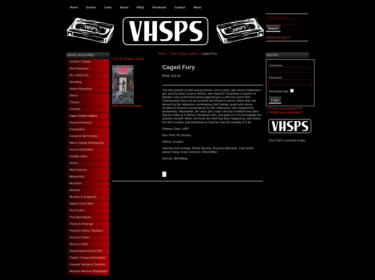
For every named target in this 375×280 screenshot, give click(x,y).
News (197, 7)
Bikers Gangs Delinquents (86, 142)
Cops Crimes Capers (83, 115)
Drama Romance (80, 122)
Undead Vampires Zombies (87, 264)
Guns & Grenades (81, 149)
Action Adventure (80, 88)
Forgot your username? (286, 112)
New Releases (79, 68)
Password (275, 77)
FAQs (140, 7)
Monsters (75, 183)
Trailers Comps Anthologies (87, 257)
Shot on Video (78, 244)
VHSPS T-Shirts (80, 61)
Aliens (73, 95)
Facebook (159, 7)
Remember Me (278, 91)
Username (275, 65)
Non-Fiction (77, 210)
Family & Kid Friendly (83, 136)
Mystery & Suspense (83, 196)
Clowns (74, 102)
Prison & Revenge (81, 223)
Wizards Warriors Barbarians (88, 271)
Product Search (276, 17)
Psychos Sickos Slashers (86, 230)
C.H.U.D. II (118, 58)
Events (91, 7)
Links (108, 7)
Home (74, 7)
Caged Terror (135, 58)
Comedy (75, 109)
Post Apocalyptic (80, 217)
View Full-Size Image (126, 104)
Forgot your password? (286, 108)
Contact (179, 7)
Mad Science (78, 169)
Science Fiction (79, 237)
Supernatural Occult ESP (85, 250)
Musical (74, 190)
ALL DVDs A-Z (79, 75)
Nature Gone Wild (81, 203)
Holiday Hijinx (78, 156)
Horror (73, 163)
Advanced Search (278, 37)
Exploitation (77, 129)
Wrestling (75, 82)
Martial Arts (76, 176)
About (124, 7)
